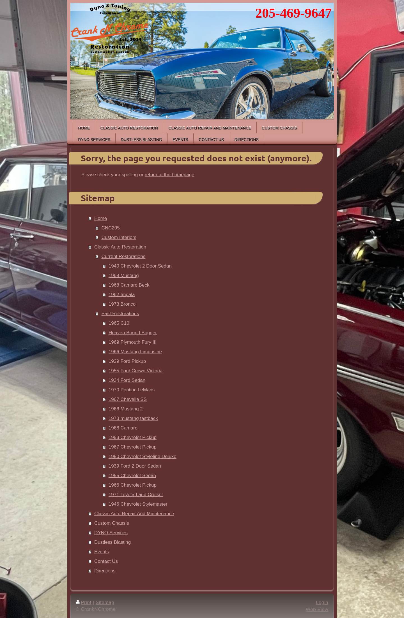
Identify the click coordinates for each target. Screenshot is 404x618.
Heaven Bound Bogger (133, 332)
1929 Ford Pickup (127, 361)
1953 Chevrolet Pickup (133, 437)
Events (101, 551)
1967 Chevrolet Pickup (133, 447)
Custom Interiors (118, 237)
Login (322, 602)
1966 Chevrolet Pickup (133, 485)
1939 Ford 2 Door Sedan (135, 466)
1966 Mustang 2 (126, 409)
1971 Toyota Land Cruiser (136, 494)
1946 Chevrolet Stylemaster (138, 504)
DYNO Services (111, 532)
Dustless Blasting (112, 542)
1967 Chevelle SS (128, 399)
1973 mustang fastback (133, 418)
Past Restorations (120, 313)
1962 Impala (122, 294)
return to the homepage (169, 174)
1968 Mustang (124, 275)
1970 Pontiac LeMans (132, 389)
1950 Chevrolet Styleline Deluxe (142, 456)
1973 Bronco (122, 304)
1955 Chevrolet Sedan (132, 475)
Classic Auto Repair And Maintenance (134, 513)
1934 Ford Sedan (127, 380)
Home (100, 218)
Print (83, 602)
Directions (105, 570)
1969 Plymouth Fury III (133, 342)
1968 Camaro (123, 428)
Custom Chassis (111, 523)
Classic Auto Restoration (120, 247)
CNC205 (110, 228)
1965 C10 (119, 323)
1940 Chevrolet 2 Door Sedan (140, 266)
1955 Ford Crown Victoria (135, 370)
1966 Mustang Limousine (135, 351)
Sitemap (105, 602)
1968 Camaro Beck (129, 285)
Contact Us (106, 561)
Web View (317, 609)
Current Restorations (123, 256)
